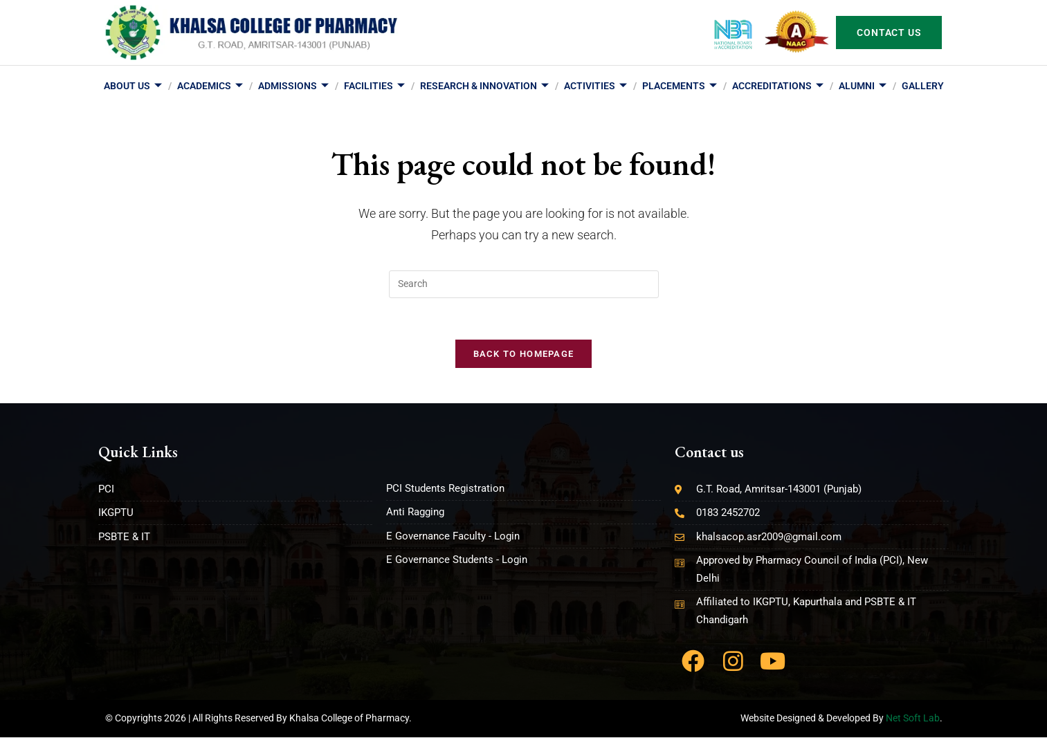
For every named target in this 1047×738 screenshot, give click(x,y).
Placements (679, 86)
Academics (210, 86)
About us (133, 86)
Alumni (862, 86)
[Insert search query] (524, 284)
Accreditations (777, 86)
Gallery (923, 85)
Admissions (293, 86)
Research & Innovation (484, 86)
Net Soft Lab (913, 718)
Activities (595, 86)
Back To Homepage (523, 354)
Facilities (374, 86)
